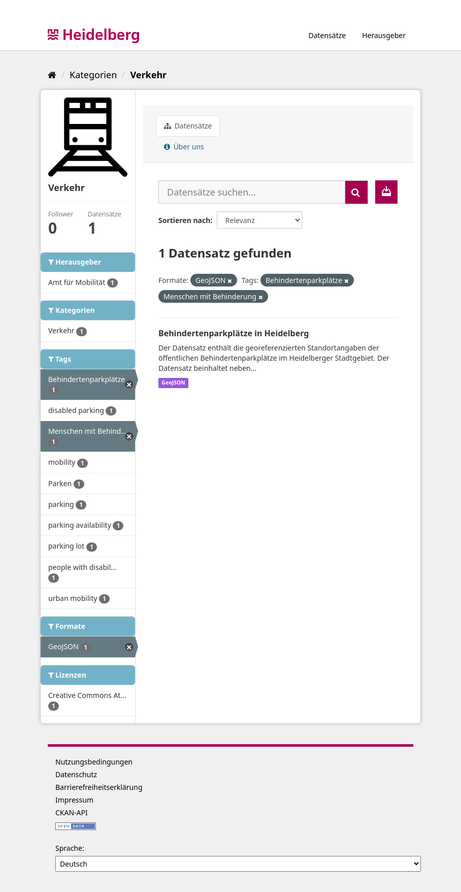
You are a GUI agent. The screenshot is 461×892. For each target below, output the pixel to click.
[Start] (52, 75)
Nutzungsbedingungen (94, 762)
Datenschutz (76, 774)
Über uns (184, 146)
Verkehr (148, 75)
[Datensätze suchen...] (251, 192)
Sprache (68, 848)
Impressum (74, 800)
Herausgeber (384, 35)
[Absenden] (356, 192)
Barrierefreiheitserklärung (99, 787)
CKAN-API (71, 812)
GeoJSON (173, 383)
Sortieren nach (184, 220)
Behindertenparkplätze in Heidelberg (233, 333)
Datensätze (327, 35)
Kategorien (93, 75)
